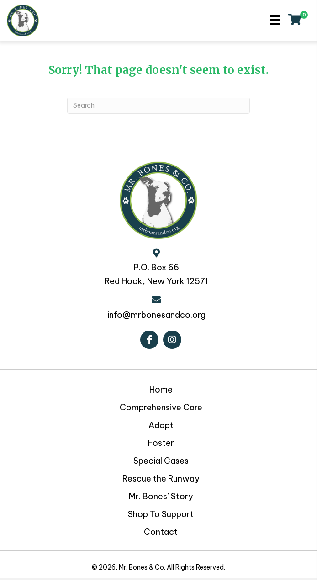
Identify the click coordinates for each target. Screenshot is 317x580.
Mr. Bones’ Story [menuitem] (161, 496)
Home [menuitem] (161, 389)
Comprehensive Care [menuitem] (161, 407)
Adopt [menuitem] (161, 425)
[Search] (158, 106)
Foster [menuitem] (161, 443)
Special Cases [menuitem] (161, 461)
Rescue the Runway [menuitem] (161, 478)
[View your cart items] (294, 21)
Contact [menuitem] (161, 532)
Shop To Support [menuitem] (161, 514)
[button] (149, 340)
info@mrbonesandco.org (156, 315)
